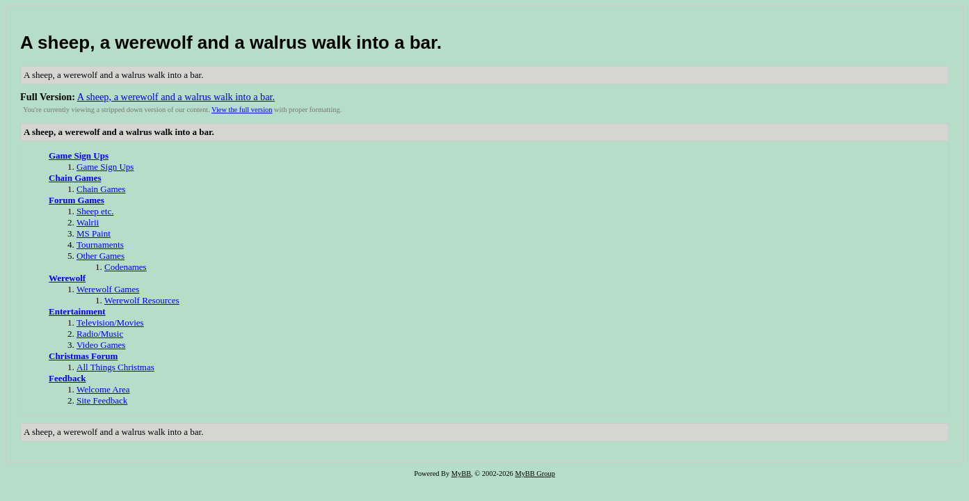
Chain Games (75, 178)
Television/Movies (110, 322)
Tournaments (100, 244)
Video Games (101, 345)
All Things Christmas (115, 367)
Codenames (125, 267)
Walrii (88, 222)
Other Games (101, 255)
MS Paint (94, 233)
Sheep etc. (95, 211)
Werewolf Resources (141, 300)
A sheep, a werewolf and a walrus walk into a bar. (231, 42)
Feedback (67, 378)
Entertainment (77, 311)
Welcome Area (103, 389)
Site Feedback (102, 400)
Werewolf (67, 278)
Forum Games (76, 200)
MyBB (461, 473)
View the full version (241, 109)
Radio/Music (100, 333)
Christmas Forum (83, 356)
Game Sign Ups (79, 155)
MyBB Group (534, 473)
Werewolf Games (108, 289)
